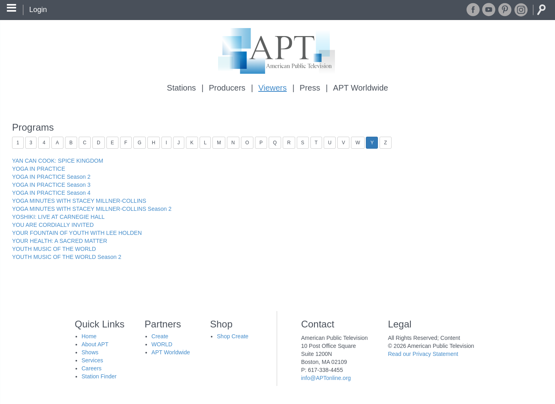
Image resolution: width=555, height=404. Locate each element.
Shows (90, 352)
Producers (227, 87)
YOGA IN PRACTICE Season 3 (51, 185)
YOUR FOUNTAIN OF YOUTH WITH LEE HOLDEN (77, 233)
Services (92, 360)
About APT (95, 344)
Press (310, 87)
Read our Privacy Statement (423, 354)
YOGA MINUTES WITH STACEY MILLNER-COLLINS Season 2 (91, 209)
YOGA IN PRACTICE (38, 169)
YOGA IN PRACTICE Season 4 (51, 193)
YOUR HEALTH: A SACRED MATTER (59, 241)
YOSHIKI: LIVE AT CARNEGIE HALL (58, 217)
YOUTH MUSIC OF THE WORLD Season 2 (66, 257)
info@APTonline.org (326, 378)
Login (38, 10)
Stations (181, 87)
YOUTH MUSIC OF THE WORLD (54, 249)
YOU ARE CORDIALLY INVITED (53, 225)
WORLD (161, 344)
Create (159, 336)
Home (89, 336)
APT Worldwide (360, 87)
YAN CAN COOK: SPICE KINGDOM (57, 161)
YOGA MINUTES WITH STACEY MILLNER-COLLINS (79, 201)
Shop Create (233, 336)
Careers (92, 368)
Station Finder (99, 376)
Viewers (272, 87)
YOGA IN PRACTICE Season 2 (51, 177)
